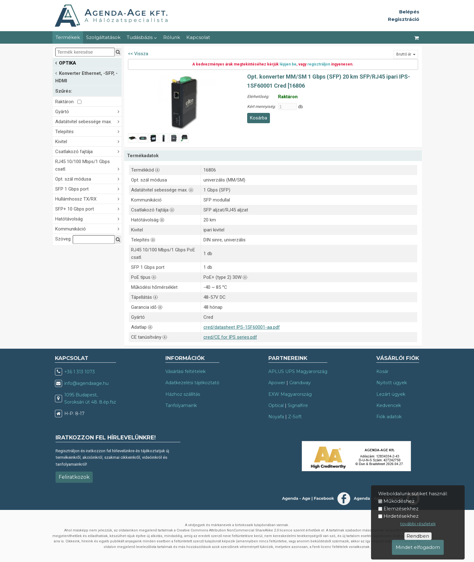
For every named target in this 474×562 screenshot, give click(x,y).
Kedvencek (388, 405)
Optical (276, 405)
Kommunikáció (88, 228)
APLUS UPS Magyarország (297, 371)
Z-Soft (295, 416)
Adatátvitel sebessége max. (88, 121)
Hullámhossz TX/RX (88, 198)
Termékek (68, 37)
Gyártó (88, 111)
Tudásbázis (142, 37)
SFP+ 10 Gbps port (88, 208)
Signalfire (298, 405)
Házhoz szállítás (182, 394)
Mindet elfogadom (418, 547)
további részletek (418, 523)
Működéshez (399, 501)
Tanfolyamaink (181, 405)
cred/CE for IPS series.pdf (230, 337)
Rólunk (171, 37)
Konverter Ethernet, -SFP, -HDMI (86, 77)
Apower (276, 382)
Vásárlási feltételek (185, 371)
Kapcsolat (198, 37)
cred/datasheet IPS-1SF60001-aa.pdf (241, 327)
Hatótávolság (88, 218)
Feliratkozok (74, 477)
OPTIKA (65, 62)
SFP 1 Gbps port (88, 188)
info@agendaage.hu (86, 383)
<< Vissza (138, 53)
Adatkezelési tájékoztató (192, 382)
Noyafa (276, 416)
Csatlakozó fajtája (88, 151)
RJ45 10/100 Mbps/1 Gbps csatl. (88, 165)
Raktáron (68, 101)
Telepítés (88, 131)
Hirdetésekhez (401, 516)
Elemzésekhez (401, 508)
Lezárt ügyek (390, 394)
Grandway (300, 382)
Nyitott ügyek (391, 382)
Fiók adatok (389, 416)
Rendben (418, 536)
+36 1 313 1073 (79, 372)
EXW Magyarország (290, 394)
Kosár (382, 371)
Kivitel (88, 141)
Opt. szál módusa (88, 178)
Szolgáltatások (103, 37)
